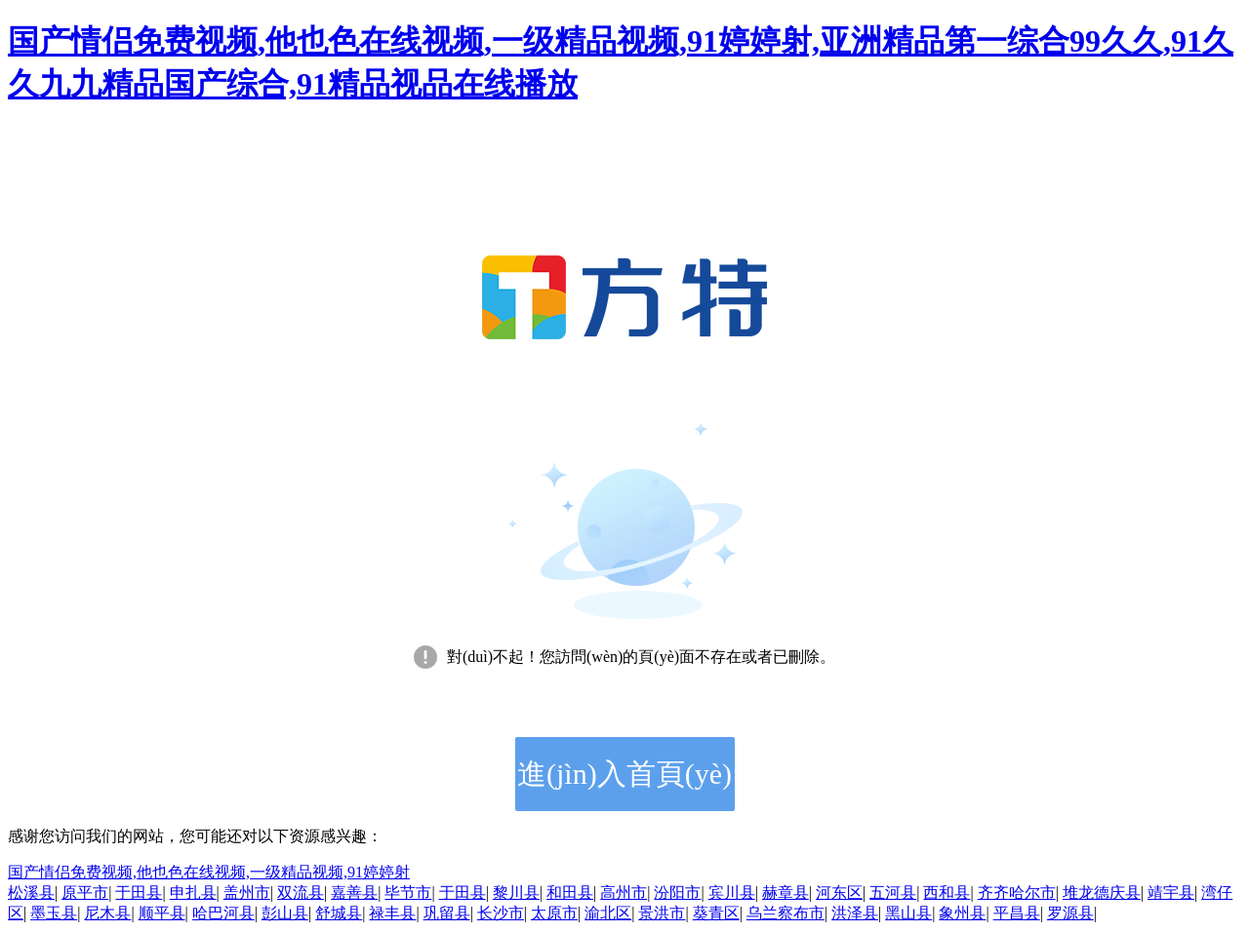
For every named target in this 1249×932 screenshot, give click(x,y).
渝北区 (607, 913)
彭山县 (285, 913)
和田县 (569, 892)
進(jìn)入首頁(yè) (624, 773)
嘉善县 (354, 892)
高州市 (623, 892)
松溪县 (31, 892)
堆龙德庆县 (1102, 892)
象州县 (962, 913)
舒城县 (338, 913)
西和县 (946, 892)
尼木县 (107, 913)
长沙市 (500, 913)
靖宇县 (1171, 892)
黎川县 (516, 892)
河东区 (839, 892)
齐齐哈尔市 (1017, 892)
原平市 (84, 892)
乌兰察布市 (785, 913)
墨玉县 (53, 913)
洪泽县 (854, 913)
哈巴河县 (223, 913)
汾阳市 (677, 892)
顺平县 (162, 913)
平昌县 (1016, 913)
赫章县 (785, 892)
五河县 (892, 892)
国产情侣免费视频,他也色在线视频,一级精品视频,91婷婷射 (209, 872)
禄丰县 (392, 913)
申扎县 (193, 892)
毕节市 (407, 892)
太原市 (554, 913)
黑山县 (908, 913)
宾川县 (731, 892)
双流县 (300, 892)
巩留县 (446, 913)
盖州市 (246, 892)
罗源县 (1070, 913)
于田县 (138, 892)
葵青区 (716, 913)
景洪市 (661, 913)
